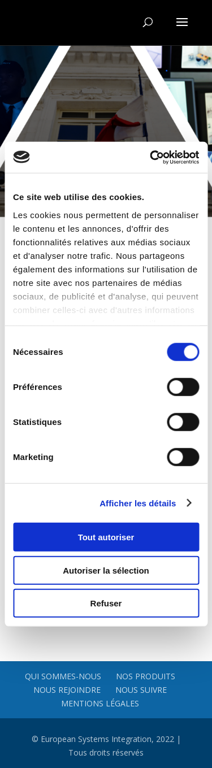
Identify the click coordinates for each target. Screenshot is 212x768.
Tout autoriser (106, 537)
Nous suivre (141, 689)
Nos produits (145, 676)
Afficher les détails (137, 502)
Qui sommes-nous (63, 676)
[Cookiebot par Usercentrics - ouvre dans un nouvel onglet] (151, 157)
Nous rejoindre (67, 689)
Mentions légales (100, 703)
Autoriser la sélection (106, 570)
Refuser (106, 603)
